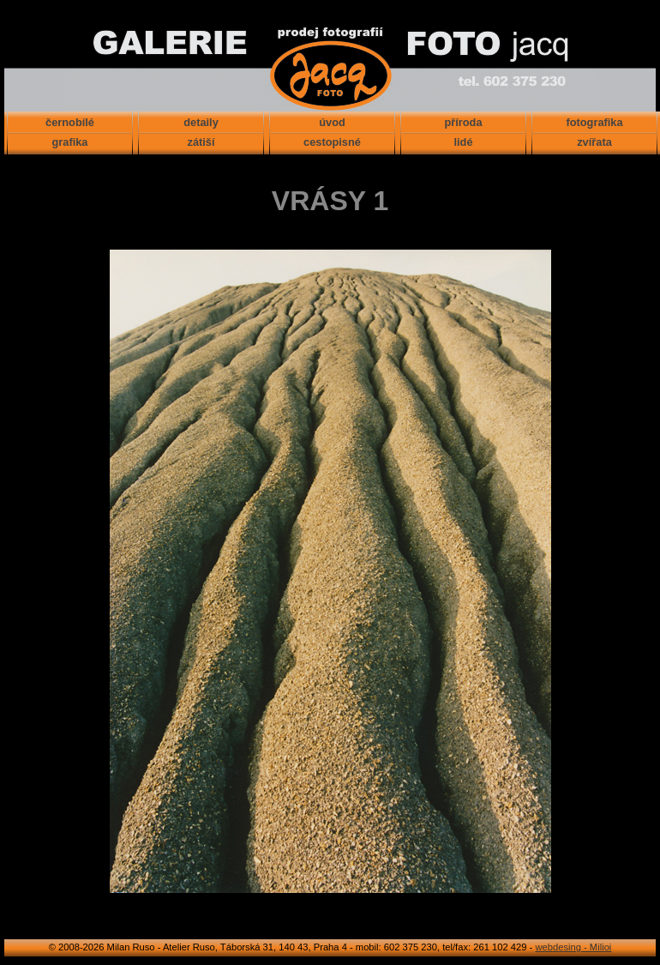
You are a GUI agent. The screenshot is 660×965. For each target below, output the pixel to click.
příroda (463, 122)
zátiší (200, 142)
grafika (70, 142)
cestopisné (332, 142)
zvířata (594, 142)
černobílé (69, 122)
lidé (462, 142)
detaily (201, 122)
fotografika (594, 122)
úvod (332, 122)
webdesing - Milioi (573, 947)
